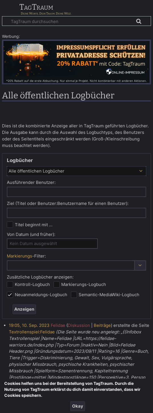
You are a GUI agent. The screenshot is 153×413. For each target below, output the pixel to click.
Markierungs (19, 256)
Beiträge (102, 325)
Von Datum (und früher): (31, 234)
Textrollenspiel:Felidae (32, 332)
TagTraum (36, 7)
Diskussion (79, 325)
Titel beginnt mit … (33, 224)
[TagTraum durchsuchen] (76, 21)
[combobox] (76, 171)
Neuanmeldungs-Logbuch (41, 294)
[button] (140, 266)
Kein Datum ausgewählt (33, 243)
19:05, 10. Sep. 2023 (29, 325)
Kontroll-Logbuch (32, 284)
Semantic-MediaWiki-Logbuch (109, 294)
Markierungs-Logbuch (83, 284)
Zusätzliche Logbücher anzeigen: (40, 277)
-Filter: (26, 256)
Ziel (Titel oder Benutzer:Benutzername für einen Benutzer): (67, 203)
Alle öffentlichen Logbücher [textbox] (36, 171)
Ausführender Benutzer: (31, 182)
